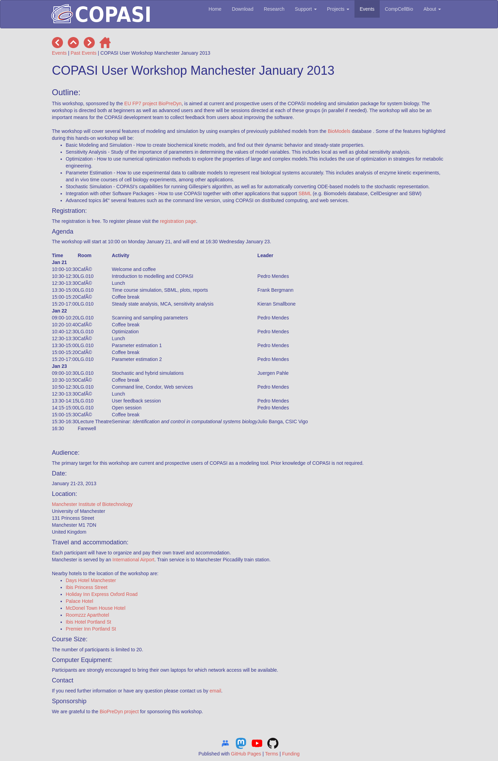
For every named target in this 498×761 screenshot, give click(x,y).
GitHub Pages (246, 754)
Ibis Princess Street (87, 587)
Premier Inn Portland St (91, 629)
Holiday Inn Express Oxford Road (102, 594)
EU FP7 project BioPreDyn (153, 103)
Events (367, 9)
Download (242, 9)
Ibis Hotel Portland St (88, 622)
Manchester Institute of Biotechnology (92, 504)
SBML (305, 193)
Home (215, 9)
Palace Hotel (79, 601)
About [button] (432, 9)
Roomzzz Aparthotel (87, 615)
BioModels (339, 131)
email (215, 691)
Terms (271, 754)
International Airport (133, 559)
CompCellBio (399, 9)
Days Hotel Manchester (91, 580)
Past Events (83, 53)
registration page (178, 221)
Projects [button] (338, 9)
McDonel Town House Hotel (96, 608)
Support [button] (306, 9)
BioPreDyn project (119, 711)
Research (274, 9)
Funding (291, 754)
